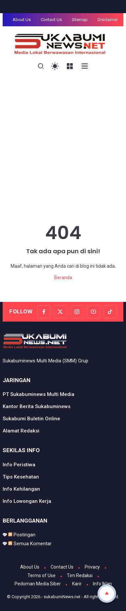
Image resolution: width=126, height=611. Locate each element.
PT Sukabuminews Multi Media (38, 394)
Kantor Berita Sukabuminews (36, 406)
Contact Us (51, 19)
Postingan (21, 535)
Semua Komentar (30, 544)
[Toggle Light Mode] (55, 66)
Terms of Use (41, 575)
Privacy (92, 567)
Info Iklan (102, 583)
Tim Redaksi (80, 575)
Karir (77, 583)
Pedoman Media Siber (38, 583)
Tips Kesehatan (21, 477)
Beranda (63, 277)
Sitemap (80, 19)
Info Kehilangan (21, 489)
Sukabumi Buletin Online (31, 419)
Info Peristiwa (19, 465)
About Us (22, 19)
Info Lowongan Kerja (27, 501)
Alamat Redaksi (21, 431)
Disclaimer (108, 19)
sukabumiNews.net (62, 596)
